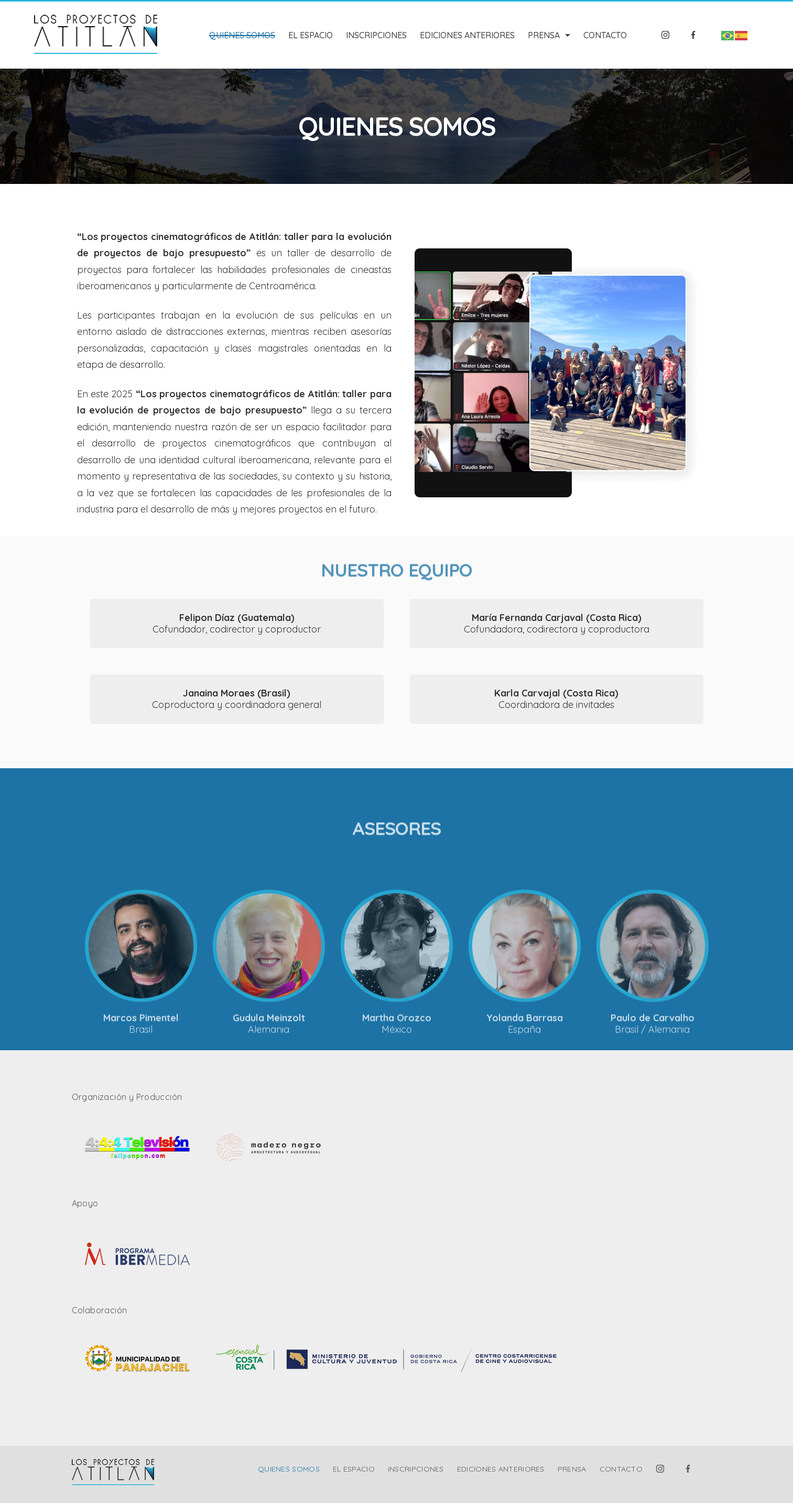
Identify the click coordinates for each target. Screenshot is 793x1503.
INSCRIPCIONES (376, 35)
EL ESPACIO (310, 35)
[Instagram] (666, 35)
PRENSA (549, 35)
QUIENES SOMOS (242, 35)
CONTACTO (605, 35)
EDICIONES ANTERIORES (467, 35)
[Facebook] (693, 35)
